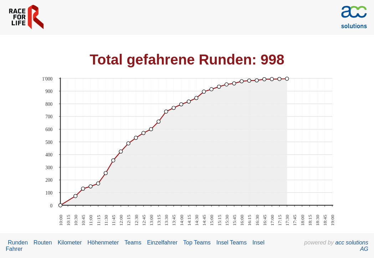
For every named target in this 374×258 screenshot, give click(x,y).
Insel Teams (231, 242)
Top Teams (197, 242)
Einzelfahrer (162, 242)
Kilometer (70, 242)
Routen (43, 242)
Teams (132, 242)
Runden (18, 242)
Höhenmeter (103, 242)
